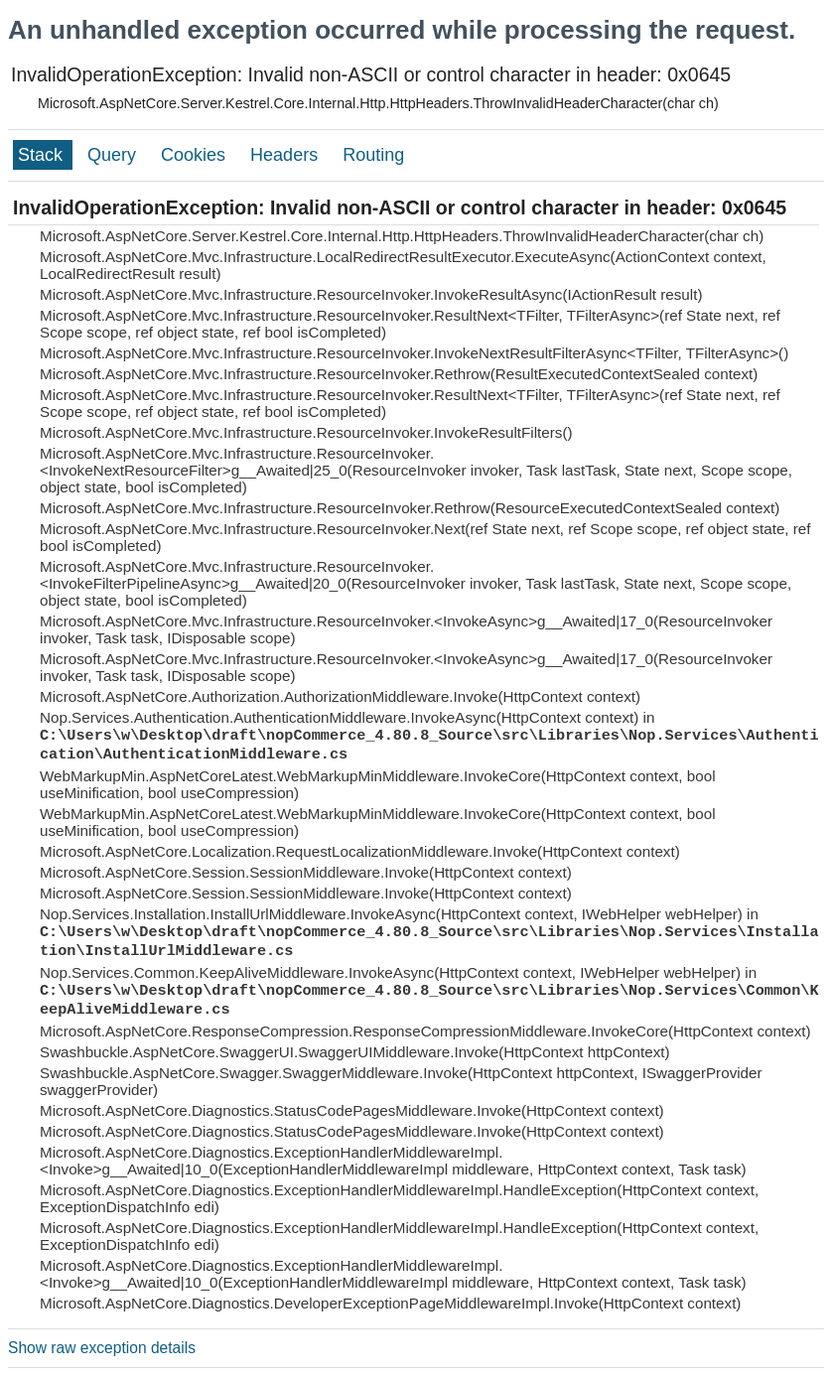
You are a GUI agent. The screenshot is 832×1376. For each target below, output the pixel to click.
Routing (373, 155)
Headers (286, 155)
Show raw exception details (102, 1347)
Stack (43, 155)
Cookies (195, 155)
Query (114, 155)
